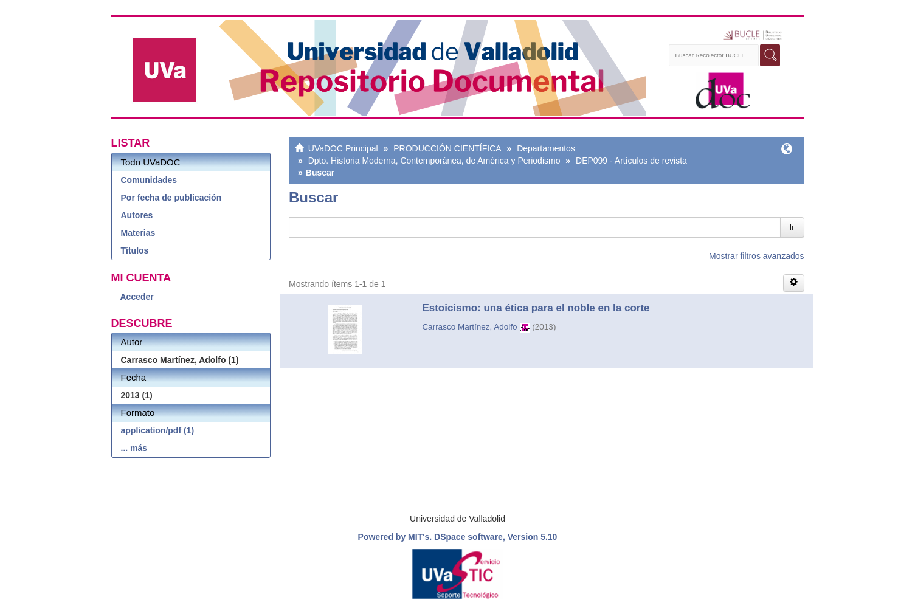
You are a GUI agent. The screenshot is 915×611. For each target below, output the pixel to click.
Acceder (137, 297)
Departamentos (546, 148)
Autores (137, 215)
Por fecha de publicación (171, 197)
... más (134, 448)
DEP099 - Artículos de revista (631, 160)
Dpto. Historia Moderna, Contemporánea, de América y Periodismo (434, 160)
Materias (138, 233)
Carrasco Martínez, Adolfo (469, 326)
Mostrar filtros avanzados (756, 256)
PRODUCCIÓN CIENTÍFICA (447, 148)
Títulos (135, 250)
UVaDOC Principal (343, 148)
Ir (792, 227)
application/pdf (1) (158, 430)
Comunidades (149, 180)
